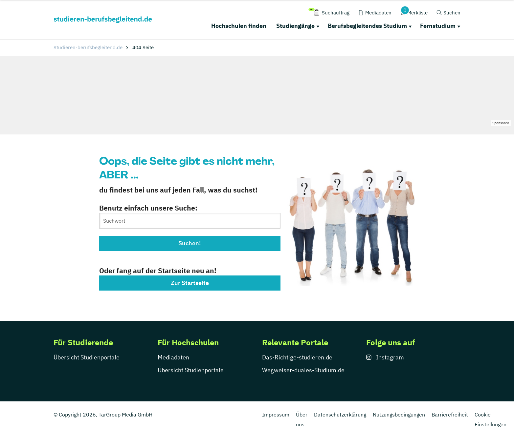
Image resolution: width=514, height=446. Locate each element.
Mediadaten (173, 357)
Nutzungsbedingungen (399, 414)
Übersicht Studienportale (87, 357)
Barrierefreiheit (450, 414)
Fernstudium (438, 26)
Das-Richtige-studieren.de (297, 357)
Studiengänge (295, 26)
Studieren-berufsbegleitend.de (88, 47)
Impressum (275, 414)
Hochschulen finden (238, 26)
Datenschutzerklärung (340, 414)
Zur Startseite (190, 283)
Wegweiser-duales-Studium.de (303, 370)
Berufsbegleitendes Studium (367, 26)
